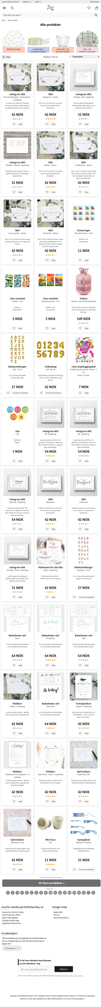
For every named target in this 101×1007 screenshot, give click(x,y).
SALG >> (38, 2)
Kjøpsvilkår (58, 912)
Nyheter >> (27, 2)
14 (69, 892)
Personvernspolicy (61, 918)
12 (60, 892)
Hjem (3, 20)
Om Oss (56, 915)
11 (55, 892)
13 (65, 892)
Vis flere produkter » (51, 883)
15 (74, 892)
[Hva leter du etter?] (50, 15)
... (88, 892)
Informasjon (94, 2)
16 (79, 892)
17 (84, 892)
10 (51, 892)
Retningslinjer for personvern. (70, 975)
